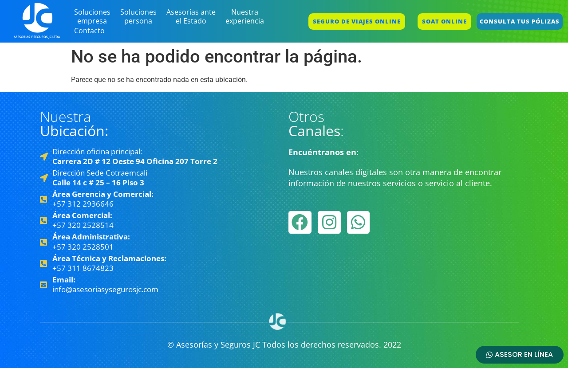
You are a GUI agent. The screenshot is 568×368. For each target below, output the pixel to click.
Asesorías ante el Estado (191, 16)
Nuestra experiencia (244, 16)
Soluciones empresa (92, 16)
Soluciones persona (138, 16)
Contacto (89, 30)
